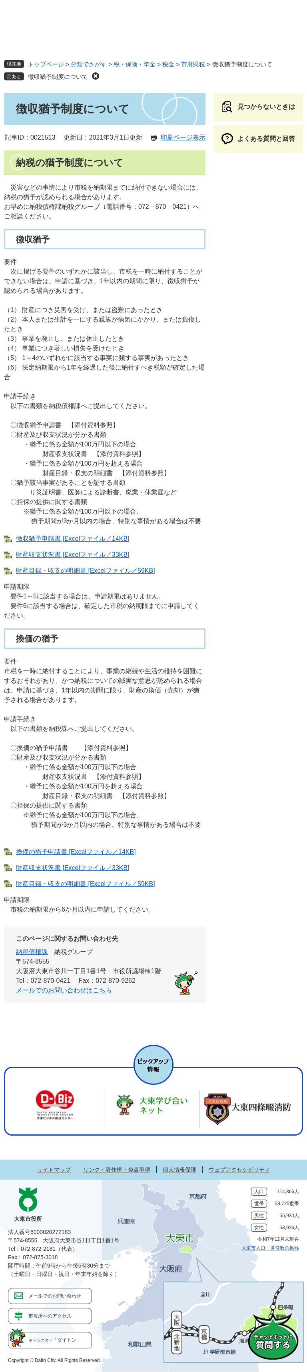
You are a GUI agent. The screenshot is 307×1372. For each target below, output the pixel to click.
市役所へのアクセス (50, 1316)
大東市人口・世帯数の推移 (270, 1248)
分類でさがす (89, 64)
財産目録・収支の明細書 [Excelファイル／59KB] (85, 570)
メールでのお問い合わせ (54, 1296)
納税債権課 (32, 951)
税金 (168, 64)
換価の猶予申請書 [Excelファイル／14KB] (76, 851)
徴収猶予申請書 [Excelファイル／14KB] (73, 538)
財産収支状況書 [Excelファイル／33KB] (73, 554)
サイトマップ (54, 1169)
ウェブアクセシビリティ (239, 1169)
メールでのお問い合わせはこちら (64, 990)
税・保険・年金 (134, 64)
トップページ (46, 64)
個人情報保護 (179, 1169)
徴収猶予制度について (58, 76)
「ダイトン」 (54, 1340)
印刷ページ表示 (183, 137)
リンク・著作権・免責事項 (116, 1169)
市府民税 (193, 64)
